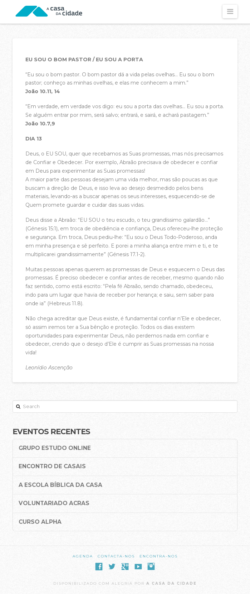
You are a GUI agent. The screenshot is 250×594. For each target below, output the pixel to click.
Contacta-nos (116, 556)
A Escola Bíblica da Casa (60, 485)
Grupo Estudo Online (55, 448)
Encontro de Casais (52, 466)
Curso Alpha (40, 522)
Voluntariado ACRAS (54, 503)
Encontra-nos (158, 556)
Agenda (83, 556)
